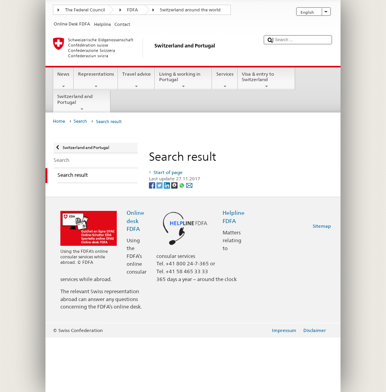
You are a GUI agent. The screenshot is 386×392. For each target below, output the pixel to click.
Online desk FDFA (135, 220)
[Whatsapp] (182, 185)
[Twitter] (160, 185)
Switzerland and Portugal (82, 102)
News (63, 80)
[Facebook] (152, 185)
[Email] (189, 185)
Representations (96, 80)
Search (80, 121)
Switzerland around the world (190, 10)
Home (59, 121)
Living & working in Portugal (183, 80)
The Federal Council (85, 10)
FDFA (132, 10)
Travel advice (136, 80)
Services (224, 80)
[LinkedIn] (167, 185)
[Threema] (175, 185)
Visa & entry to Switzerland (266, 80)
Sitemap (322, 226)
